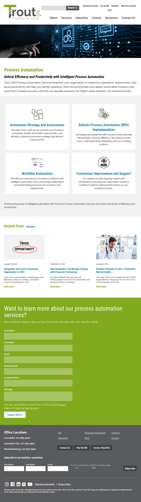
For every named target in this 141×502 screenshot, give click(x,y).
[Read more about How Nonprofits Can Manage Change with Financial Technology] (70, 261)
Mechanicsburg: (12, 448)
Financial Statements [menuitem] (95, 432)
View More (30, 226)
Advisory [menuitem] (115, 432)
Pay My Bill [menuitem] (104, 6)
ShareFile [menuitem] (115, 6)
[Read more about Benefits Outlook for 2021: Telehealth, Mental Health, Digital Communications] (116, 261)
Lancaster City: (12, 443)
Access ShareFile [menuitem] (100, 447)
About (53, 18)
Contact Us (128, 18)
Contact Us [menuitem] (65, 447)
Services (66, 18)
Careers (96, 18)
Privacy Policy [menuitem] (64, 484)
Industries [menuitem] (63, 437)
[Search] (53, 8)
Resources (111, 18)
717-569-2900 (23, 437)
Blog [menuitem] (87, 437)
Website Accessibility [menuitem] (45, 484)
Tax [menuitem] (60, 432)
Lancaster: (9, 437)
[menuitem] (7, 484)
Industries (82, 18)
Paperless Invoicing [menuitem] (90, 6)
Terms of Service (23, 407)
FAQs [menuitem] (110, 10)
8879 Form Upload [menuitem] (128, 6)
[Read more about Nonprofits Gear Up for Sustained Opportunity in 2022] (24, 261)
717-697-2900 (29, 448)
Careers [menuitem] (115, 437)
